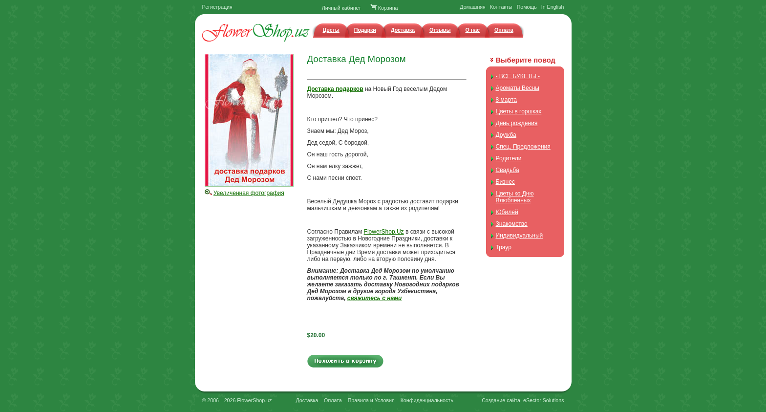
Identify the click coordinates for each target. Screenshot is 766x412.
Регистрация (217, 7)
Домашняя (473, 7)
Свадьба (507, 170)
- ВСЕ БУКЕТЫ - (518, 76)
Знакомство (512, 223)
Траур (503, 247)
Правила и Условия (371, 400)
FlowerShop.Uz (384, 231)
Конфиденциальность (427, 400)
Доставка (403, 30)
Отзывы (440, 30)
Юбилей (507, 212)
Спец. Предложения (523, 146)
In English (552, 7)
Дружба (506, 134)
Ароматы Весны (517, 88)
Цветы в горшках (519, 111)
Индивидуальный (519, 235)
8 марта (506, 99)
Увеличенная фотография (248, 193)
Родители (509, 158)
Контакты (501, 7)
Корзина (384, 8)
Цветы (331, 30)
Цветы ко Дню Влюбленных (515, 197)
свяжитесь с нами (374, 298)
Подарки (365, 30)
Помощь (527, 7)
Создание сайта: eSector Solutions (523, 400)
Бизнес (505, 181)
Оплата (503, 30)
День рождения (517, 123)
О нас (472, 30)
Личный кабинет (341, 8)
